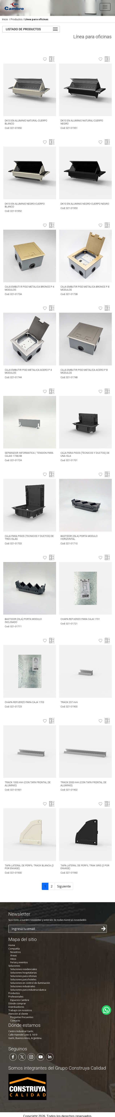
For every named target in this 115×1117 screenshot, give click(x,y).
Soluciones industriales (22, 986)
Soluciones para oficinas (23, 976)
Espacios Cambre (19, 1000)
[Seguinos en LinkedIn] (49, 1056)
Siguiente (64, 886)
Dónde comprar (17, 1003)
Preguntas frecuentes (21, 1017)
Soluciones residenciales (23, 969)
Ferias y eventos (19, 962)
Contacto (15, 1020)
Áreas (13, 955)
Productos (17, 19)
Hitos (13, 959)
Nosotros (15, 952)
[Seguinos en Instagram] (31, 1056)
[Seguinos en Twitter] (22, 1056)
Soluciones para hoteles (23, 979)
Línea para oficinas (36, 19)
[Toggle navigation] (105, 7)
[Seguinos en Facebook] (13, 1056)
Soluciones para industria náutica (28, 989)
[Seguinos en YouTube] (40, 1056)
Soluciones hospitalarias (23, 972)
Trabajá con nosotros (20, 1010)
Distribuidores (16, 1007)
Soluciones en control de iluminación (30, 983)
